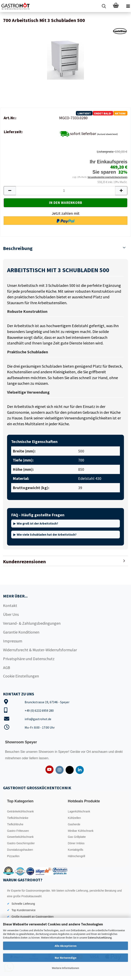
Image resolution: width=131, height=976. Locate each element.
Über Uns (11, 614)
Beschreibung (17, 248)
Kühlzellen (74, 817)
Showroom (46, 751)
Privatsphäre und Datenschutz (28, 658)
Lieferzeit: (13, 131)
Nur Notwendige (66, 957)
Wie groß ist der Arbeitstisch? (37, 523)
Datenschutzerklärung (100, 937)
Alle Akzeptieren (66, 946)
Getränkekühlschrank (20, 811)
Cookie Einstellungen (21, 675)
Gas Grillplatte (77, 836)
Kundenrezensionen (24, 561)
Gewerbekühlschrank (20, 836)
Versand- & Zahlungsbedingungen (32, 623)
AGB (6, 667)
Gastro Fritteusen (18, 830)
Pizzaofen (13, 856)
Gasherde (74, 824)
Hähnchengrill (76, 856)
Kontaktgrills (75, 849)
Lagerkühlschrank (79, 811)
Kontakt (10, 605)
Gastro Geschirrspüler (21, 843)
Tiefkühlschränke (17, 817)
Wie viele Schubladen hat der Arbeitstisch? (47, 534)
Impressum (12, 640)
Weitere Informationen (65, 968)
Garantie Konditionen (21, 632)
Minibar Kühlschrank (80, 830)
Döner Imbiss (76, 843)
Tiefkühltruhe (15, 824)
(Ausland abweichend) (107, 134)
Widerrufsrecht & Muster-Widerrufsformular (40, 649)
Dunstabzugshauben (20, 849)
